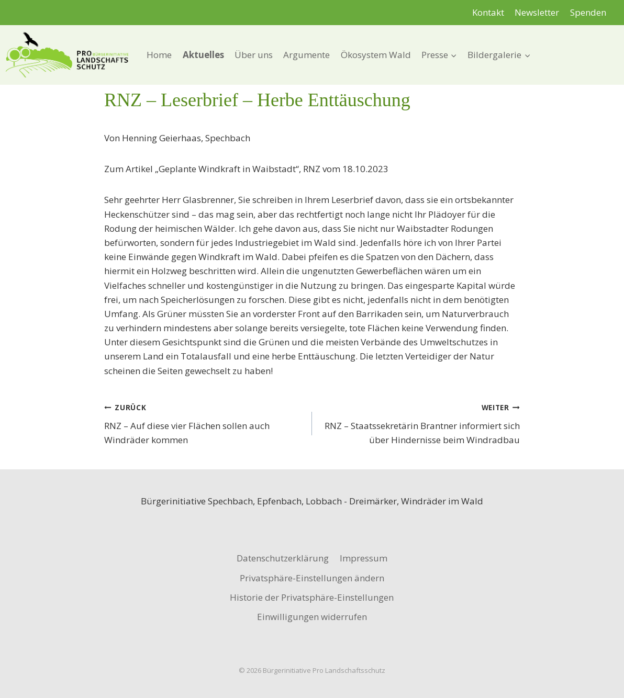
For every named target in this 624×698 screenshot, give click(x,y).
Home (159, 55)
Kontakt (488, 12)
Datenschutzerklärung (283, 558)
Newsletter (537, 12)
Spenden (588, 12)
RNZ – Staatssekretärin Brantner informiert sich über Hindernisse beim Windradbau (420, 423)
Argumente (306, 55)
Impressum (363, 558)
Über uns (254, 55)
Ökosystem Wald (376, 55)
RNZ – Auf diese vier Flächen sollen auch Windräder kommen (203, 423)
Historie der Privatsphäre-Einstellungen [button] (312, 597)
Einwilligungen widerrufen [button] (312, 617)
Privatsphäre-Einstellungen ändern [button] (312, 578)
